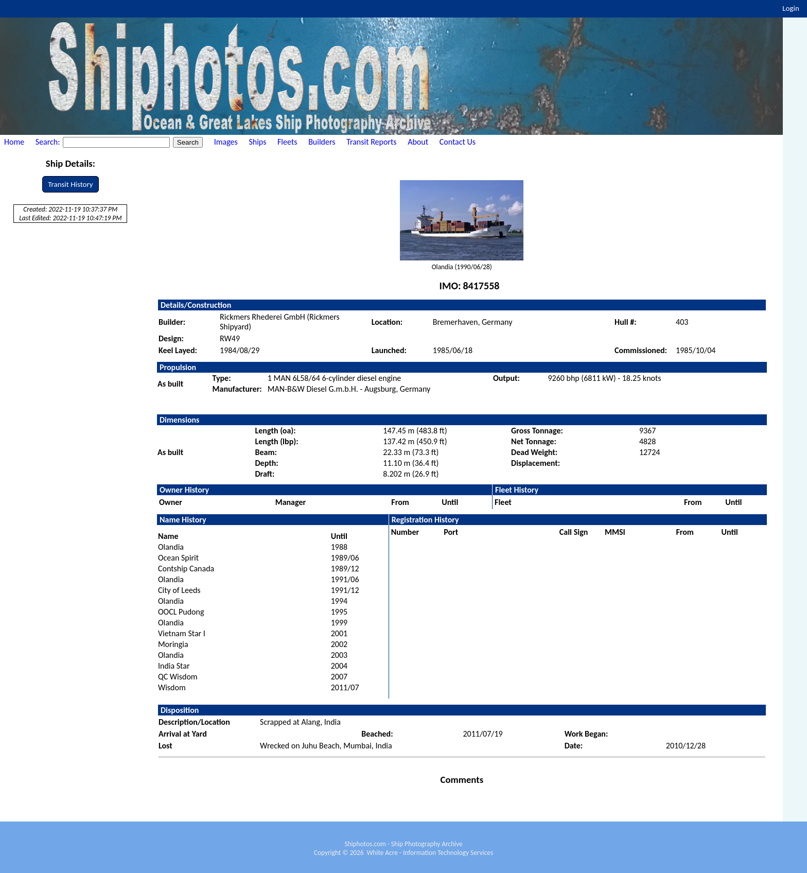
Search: (49, 142)
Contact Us (458, 142)
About (418, 142)
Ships (257, 142)
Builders (321, 142)
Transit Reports (371, 142)
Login (790, 8)
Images (226, 142)
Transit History (70, 184)
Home (14, 142)
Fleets (287, 142)
